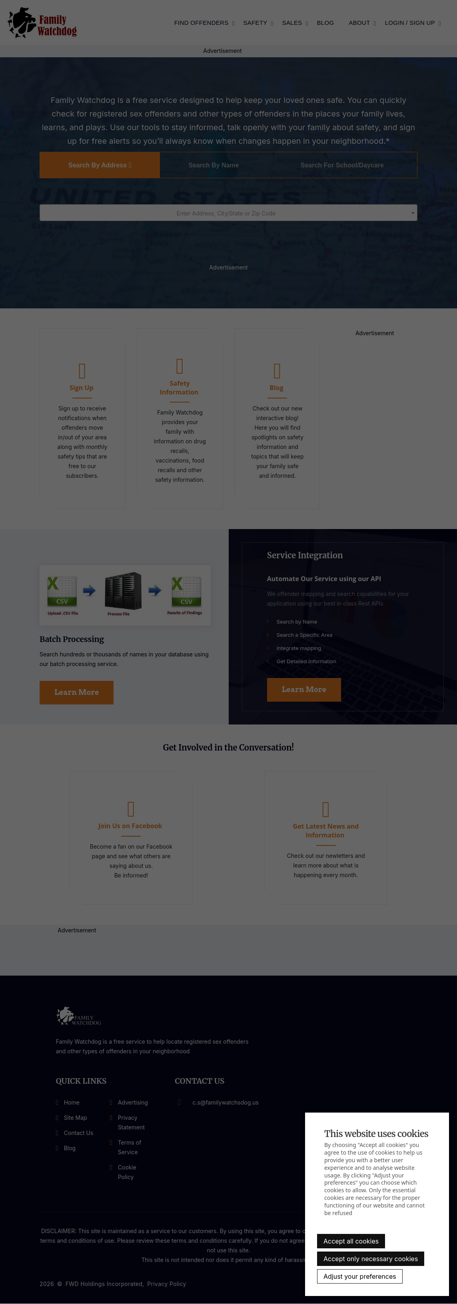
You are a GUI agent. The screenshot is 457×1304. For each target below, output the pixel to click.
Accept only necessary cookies (370, 1259)
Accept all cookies (351, 1241)
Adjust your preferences (359, 1276)
